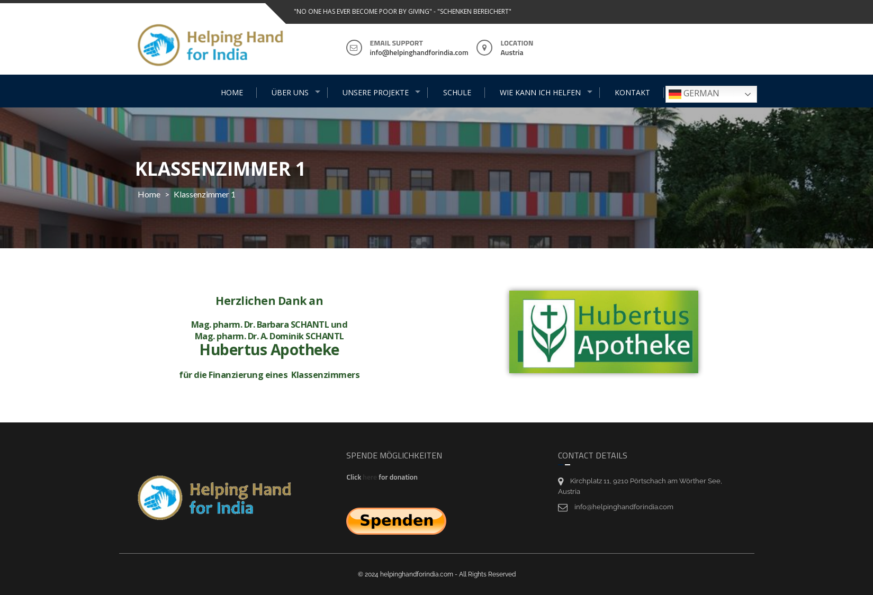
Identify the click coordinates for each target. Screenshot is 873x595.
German (694, 94)
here (371, 477)
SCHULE (457, 92)
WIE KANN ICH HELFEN (540, 92)
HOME (232, 92)
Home (149, 194)
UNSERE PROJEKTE (376, 92)
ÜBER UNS (290, 92)
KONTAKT (632, 92)
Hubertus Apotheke (240, 349)
